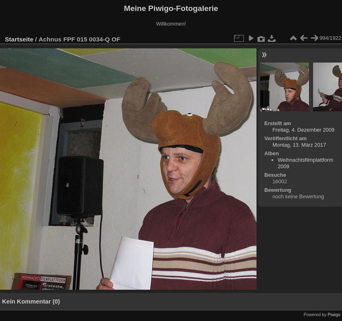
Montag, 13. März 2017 (299, 145)
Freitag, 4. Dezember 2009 (303, 130)
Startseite (19, 39)
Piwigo (334, 314)
